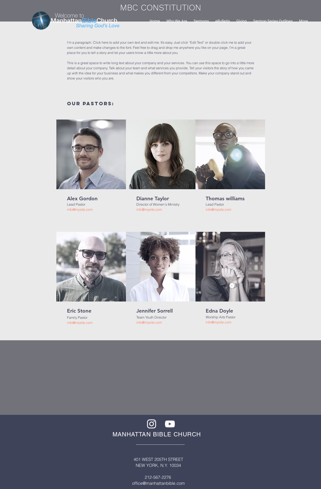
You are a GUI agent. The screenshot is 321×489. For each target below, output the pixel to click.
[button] (176, 21)
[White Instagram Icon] (152, 424)
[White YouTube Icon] (170, 424)
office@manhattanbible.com (158, 483)
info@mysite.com (80, 209)
